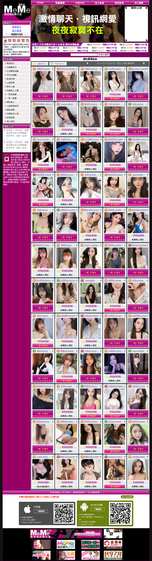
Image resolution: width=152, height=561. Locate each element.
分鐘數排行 (12, 67)
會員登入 (16, 27)
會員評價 (11, 79)
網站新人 (11, 102)
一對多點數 (12, 94)
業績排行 (11, 63)
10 (112, 63)
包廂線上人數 (13, 90)
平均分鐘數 (12, 75)
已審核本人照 (13, 113)
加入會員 (16, 30)
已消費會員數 (13, 71)
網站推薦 (11, 110)
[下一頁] (116, 63)
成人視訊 (11, 121)
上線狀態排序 (13, 106)
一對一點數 (12, 98)
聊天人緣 (11, 86)
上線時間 (11, 83)
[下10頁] (123, 63)
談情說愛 (11, 117)
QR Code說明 (127, 497)
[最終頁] (131, 63)
